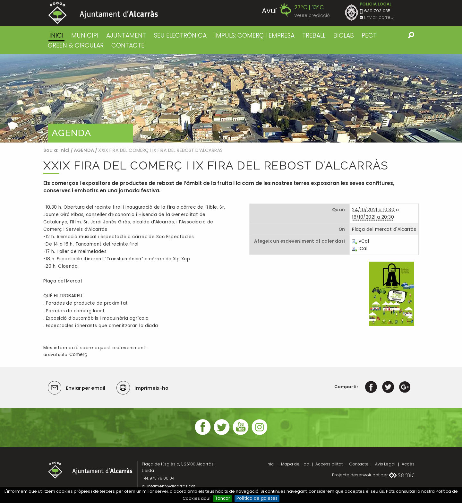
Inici (56, 35)
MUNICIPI (84, 35)
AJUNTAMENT (126, 35)
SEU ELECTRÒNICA (180, 35)
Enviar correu (378, 17)
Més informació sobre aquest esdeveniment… (96, 348)
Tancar (222, 498)
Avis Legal (385, 464)
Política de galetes (257, 498)
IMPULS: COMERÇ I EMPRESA (254, 35)
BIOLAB (343, 35)
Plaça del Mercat (62, 281)
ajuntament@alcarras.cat (168, 486)
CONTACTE (127, 45)
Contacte (359, 464)
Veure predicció (312, 16)
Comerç (78, 354)
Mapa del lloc (295, 464)
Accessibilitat (329, 464)
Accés (408, 464)
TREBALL (313, 35)
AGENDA (84, 150)
